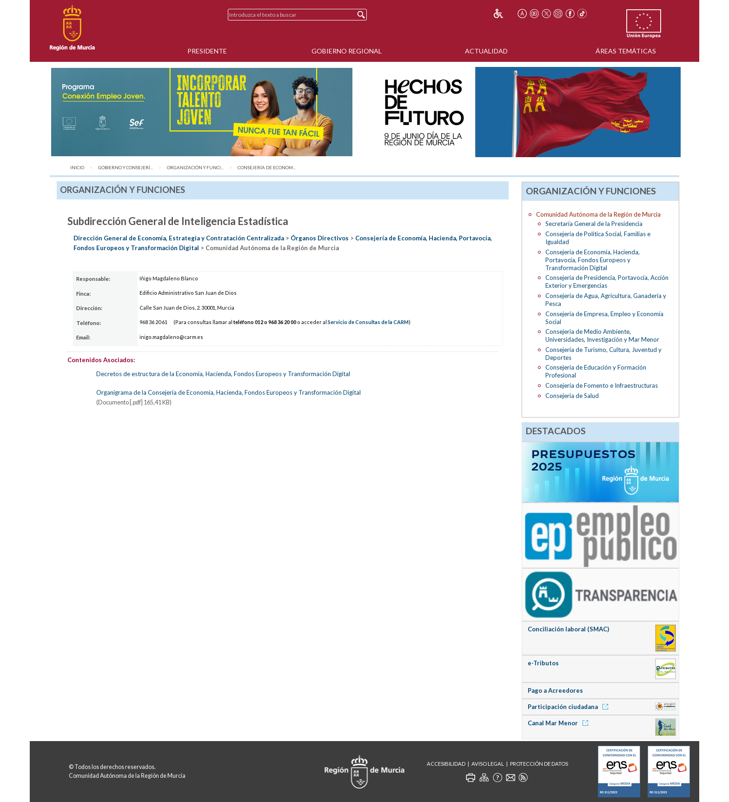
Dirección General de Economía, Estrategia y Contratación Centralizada (178, 238)
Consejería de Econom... (267, 167)
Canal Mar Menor (559, 723)
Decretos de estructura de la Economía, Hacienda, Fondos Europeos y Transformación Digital (223, 374)
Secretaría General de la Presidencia (594, 223)
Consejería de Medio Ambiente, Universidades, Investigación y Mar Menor (602, 335)
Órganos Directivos (320, 238)
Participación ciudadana (569, 706)
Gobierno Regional (346, 51)
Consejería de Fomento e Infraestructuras (601, 385)
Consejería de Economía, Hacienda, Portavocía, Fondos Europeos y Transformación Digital (592, 260)
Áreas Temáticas (626, 51)
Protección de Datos (539, 764)
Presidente (207, 51)
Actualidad (486, 51)
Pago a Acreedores (555, 690)
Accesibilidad (446, 764)
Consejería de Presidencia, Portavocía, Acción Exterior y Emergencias (607, 281)
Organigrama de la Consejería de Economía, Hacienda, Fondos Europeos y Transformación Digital (228, 392)
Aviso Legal (487, 764)
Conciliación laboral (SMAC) (568, 629)
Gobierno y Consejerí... (125, 167)
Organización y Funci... (195, 167)
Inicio (77, 167)
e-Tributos (543, 663)
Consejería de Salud (572, 395)
